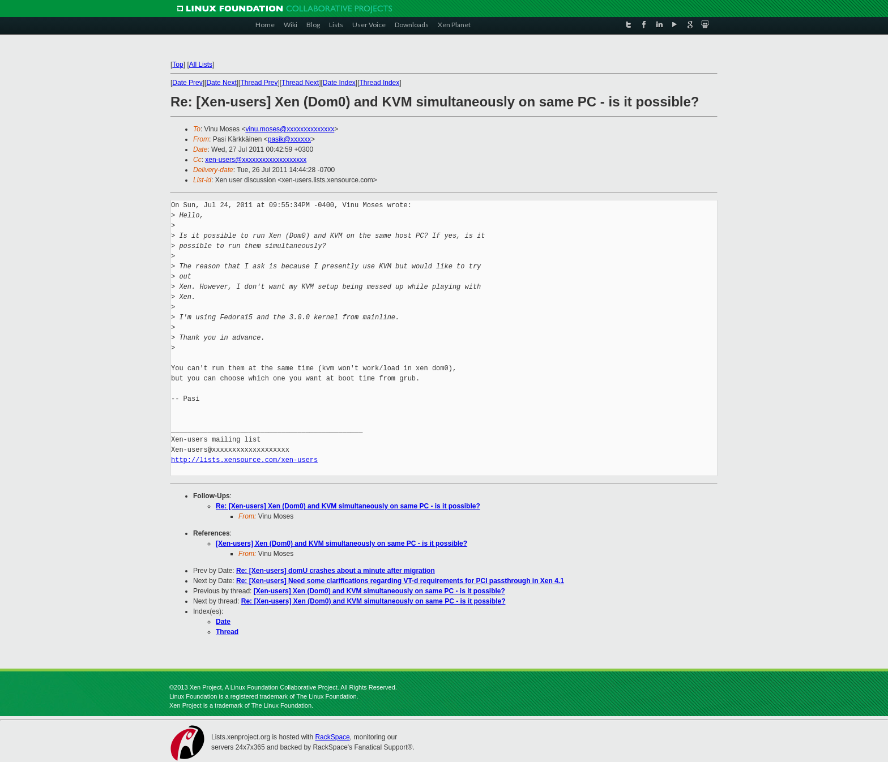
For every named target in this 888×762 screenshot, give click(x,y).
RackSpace (332, 737)
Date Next (221, 83)
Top (177, 65)
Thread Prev (259, 83)
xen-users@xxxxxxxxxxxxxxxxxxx (255, 160)
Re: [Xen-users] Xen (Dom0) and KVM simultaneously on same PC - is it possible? (348, 506)
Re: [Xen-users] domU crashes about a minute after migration (335, 571)
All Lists (200, 65)
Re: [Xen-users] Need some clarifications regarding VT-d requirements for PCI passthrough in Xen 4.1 (400, 581)
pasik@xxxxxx (289, 139)
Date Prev (187, 83)
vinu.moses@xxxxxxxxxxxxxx (289, 129)
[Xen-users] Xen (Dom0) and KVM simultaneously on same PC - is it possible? (341, 543)
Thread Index (380, 83)
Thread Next (300, 83)
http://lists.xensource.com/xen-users (244, 460)
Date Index (339, 83)
